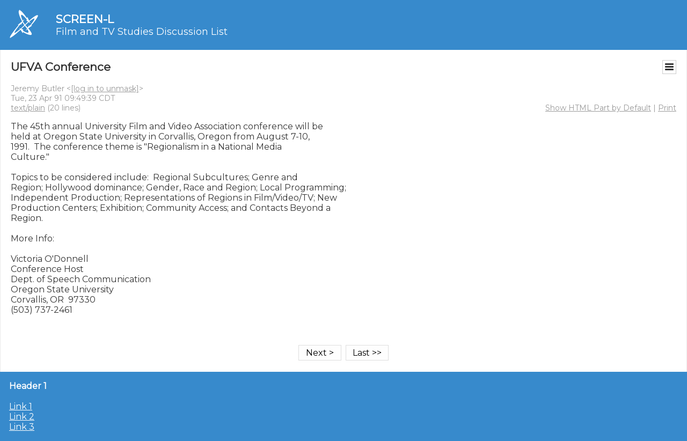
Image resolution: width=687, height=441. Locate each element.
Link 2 (21, 416)
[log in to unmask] (105, 88)
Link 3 (21, 427)
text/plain (28, 108)
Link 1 (20, 406)
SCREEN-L (85, 19)
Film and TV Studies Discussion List (142, 32)
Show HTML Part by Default (598, 108)
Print (667, 108)
